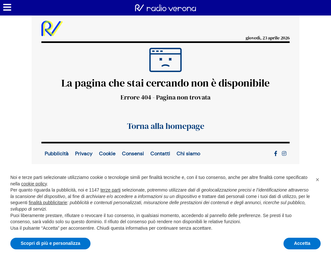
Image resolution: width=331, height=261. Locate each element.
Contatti (160, 153)
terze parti (111, 190)
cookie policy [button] (34, 183)
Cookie (107, 153)
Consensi (133, 153)
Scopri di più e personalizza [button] (50, 243)
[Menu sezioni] (7, 8)
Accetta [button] (302, 243)
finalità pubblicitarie (48, 202)
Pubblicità (57, 153)
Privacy (83, 153)
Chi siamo (188, 153)
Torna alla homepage (165, 126)
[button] (317, 179)
